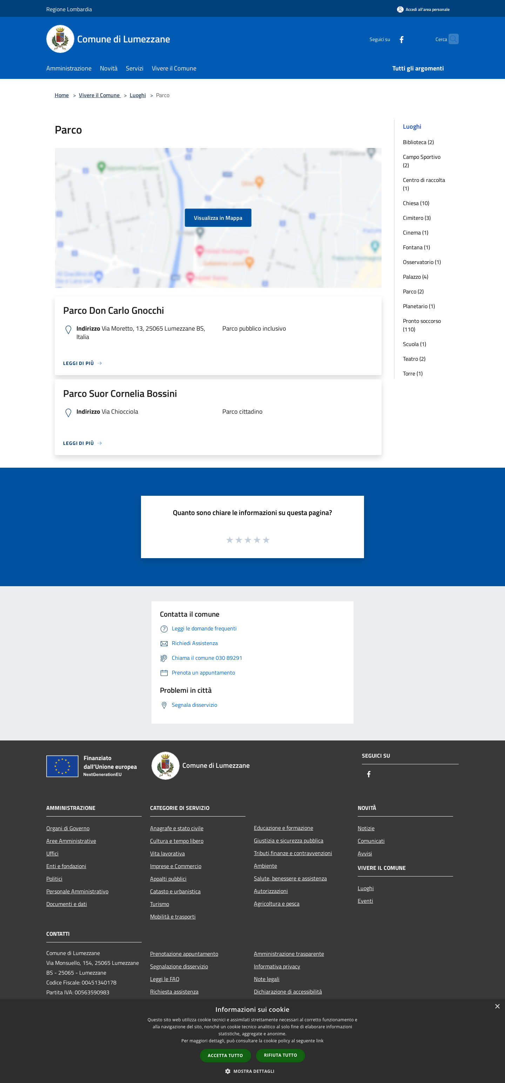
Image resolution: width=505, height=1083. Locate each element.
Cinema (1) (415, 232)
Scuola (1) (414, 344)
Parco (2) (413, 291)
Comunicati (371, 841)
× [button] (497, 1006)
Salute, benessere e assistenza (290, 878)
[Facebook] (388, 38)
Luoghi (138, 95)
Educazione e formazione (283, 828)
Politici (54, 878)
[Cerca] (450, 39)
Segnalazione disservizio (179, 966)
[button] (252, 1071)
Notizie (366, 828)
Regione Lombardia (69, 9)
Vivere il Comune (100, 95)
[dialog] (252, 1041)
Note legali (267, 979)
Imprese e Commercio (175, 866)
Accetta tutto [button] (225, 1055)
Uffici (52, 853)
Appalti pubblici (168, 878)
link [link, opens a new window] (320, 1041)
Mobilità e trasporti (173, 916)
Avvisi (365, 853)
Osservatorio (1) (422, 262)
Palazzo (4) (415, 276)
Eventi (365, 900)
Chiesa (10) (416, 203)
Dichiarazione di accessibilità (288, 991)
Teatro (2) (414, 358)
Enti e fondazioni (66, 866)
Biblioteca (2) (418, 142)
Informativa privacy (277, 966)
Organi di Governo (67, 828)
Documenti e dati (66, 904)
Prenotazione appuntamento (184, 953)
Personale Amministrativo (77, 891)
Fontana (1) (416, 247)
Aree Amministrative (71, 841)
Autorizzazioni (271, 891)
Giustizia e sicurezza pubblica (288, 840)
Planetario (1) (419, 306)
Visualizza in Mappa (218, 218)
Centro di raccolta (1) (424, 184)
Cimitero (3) (417, 218)
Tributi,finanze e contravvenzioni (293, 853)
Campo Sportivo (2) (421, 161)
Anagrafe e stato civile (176, 828)
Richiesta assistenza (174, 991)
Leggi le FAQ (165, 979)
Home (62, 95)
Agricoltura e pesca (276, 903)
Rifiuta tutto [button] (280, 1055)
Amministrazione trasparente (289, 953)
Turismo (159, 904)
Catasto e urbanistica (175, 891)
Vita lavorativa (167, 853)
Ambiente (265, 865)
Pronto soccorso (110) (422, 325)
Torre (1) (413, 373)
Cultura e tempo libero (176, 841)
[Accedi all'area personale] (423, 9)
